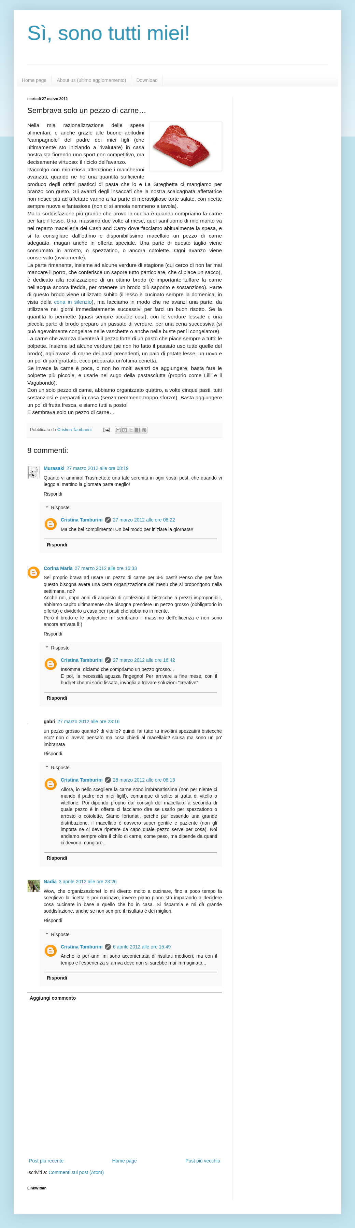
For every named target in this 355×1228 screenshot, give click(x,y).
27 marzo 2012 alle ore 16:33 (106, 568)
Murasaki (54, 468)
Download (147, 80)
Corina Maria (58, 568)
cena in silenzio (73, 302)
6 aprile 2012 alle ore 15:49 (142, 946)
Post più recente (46, 1160)
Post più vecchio (202, 1160)
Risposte (60, 508)
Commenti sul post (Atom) (76, 1172)
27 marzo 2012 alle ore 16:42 (144, 660)
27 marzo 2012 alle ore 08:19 (98, 468)
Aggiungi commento (53, 998)
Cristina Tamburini (82, 520)
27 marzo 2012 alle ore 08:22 (144, 520)
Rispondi (53, 494)
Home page (34, 80)
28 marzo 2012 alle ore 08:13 (144, 780)
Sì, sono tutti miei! (108, 33)
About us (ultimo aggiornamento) (91, 80)
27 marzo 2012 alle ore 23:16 (88, 721)
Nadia (50, 881)
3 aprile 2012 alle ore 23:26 (88, 881)
